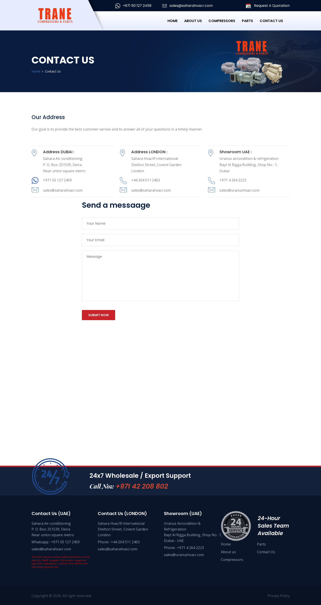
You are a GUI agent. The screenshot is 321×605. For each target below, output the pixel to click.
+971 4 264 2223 (233, 180)
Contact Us (271, 20)
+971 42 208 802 (142, 486)
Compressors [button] (221, 20)
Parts (247, 20)
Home (172, 20)
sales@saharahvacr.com (187, 5)
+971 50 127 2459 (133, 5)
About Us (193, 20)
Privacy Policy (279, 595)
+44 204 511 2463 (145, 180)
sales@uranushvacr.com (239, 190)
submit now (98, 315)
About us (228, 551)
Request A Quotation (268, 6)
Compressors (232, 559)
